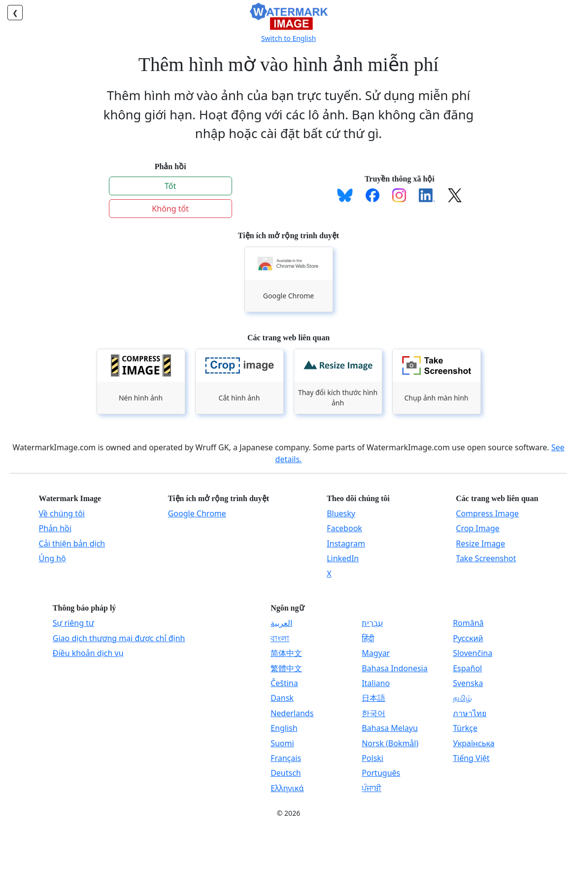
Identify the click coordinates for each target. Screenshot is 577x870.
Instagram (346, 543)
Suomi (282, 743)
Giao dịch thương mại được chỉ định (119, 638)
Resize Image (480, 543)
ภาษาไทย (469, 713)
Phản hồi (55, 528)
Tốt (170, 186)
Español (467, 668)
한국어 (373, 713)
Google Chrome (197, 513)
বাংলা (280, 638)
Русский (468, 638)
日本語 (373, 697)
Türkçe (465, 728)
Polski (372, 758)
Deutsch (286, 772)
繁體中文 (286, 668)
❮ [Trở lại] (15, 12)
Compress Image (487, 513)
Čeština (284, 683)
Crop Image (477, 528)
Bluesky (341, 513)
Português (381, 772)
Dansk (282, 697)
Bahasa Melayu (390, 728)
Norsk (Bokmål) (390, 743)
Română (468, 622)
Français (286, 758)
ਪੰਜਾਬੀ (371, 788)
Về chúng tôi (62, 513)
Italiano (376, 683)
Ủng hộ (52, 558)
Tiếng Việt (471, 758)
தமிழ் (462, 697)
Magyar (376, 653)
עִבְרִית (372, 622)
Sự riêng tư (73, 622)
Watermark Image (70, 498)
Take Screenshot (486, 558)
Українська (473, 743)
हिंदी (368, 638)
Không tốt (170, 208)
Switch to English (288, 38)
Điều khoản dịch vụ (88, 653)
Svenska (468, 683)
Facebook (344, 528)
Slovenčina (472, 653)
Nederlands (292, 713)
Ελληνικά (287, 788)
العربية (281, 622)
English (284, 728)
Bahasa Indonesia (395, 668)
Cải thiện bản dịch (72, 543)
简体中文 (286, 653)
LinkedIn (343, 558)
